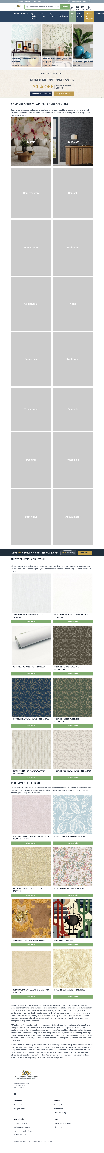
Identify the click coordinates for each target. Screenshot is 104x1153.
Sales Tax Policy (60, 1113)
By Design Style (34, 16)
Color (23, 13)
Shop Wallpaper (64, 93)
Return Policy (59, 1109)
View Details (31, 621)
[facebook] (52, 1094)
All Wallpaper (63, 14)
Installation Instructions (23, 1131)
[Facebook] (89, 1)
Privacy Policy (59, 1127)
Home (16, 13)
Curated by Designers (89, 16)
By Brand (52, 14)
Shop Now (85, 552)
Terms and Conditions (62, 1123)
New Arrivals (80, 14)
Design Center (19, 1109)
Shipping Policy (59, 1105)
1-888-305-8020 (22, 1)
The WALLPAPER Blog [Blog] (78, 1)
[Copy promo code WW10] (68, 552)
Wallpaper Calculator (22, 1127)
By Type (43, 14)
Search (65, 7)
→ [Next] (91, 46)
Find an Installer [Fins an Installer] (20, 1135)
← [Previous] (13, 46)
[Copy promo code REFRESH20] (41, 94)
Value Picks (72, 14)
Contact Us (39, 1)
